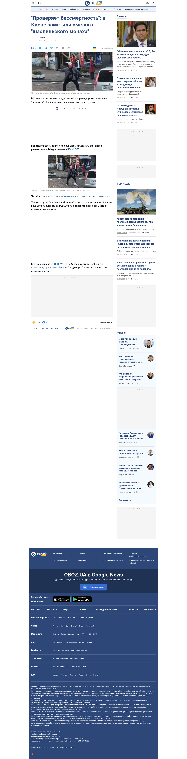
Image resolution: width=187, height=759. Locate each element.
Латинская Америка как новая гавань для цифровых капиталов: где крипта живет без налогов (131, 436)
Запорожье (72, 618)
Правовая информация (112, 553)
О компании (57, 553)
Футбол (55, 626)
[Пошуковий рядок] (153, 3)
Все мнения (124, 500)
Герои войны (44, 9)
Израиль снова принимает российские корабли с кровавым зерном (132, 468)
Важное (121, 16)
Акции (81, 642)
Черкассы (90, 618)
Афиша (55, 675)
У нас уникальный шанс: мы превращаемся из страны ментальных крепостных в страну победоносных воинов (130, 342)
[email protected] (61, 741)
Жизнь (82, 609)
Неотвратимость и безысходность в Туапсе (131, 452)
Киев (54, 618)
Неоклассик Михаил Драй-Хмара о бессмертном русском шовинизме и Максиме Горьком (130, 485)
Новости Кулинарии (79, 650)
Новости (42, 37)
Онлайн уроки (73, 634)
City (78, 328)
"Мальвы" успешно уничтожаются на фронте (136, 229)
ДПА (83, 634)
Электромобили (70, 642)
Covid (84, 667)
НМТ (95, 634)
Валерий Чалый (124, 383)
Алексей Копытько (126, 457)
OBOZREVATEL (59, 264)
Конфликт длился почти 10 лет (130, 119)
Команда (81, 553)
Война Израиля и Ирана (79, 9)
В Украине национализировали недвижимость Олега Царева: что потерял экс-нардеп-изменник (135, 243)
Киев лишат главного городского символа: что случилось (75, 196)
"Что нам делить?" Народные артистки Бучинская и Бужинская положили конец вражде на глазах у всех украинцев (130, 110)
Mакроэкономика (77, 659)
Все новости (150, 609)
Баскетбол (65, 626)
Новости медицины (60, 667)
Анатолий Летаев (125, 443)
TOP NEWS (123, 183)
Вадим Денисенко (125, 366)
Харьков (62, 618)
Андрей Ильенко (125, 475)
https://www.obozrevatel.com (117, 687)
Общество (133, 609)
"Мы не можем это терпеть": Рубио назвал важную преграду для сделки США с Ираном (136, 54)
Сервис (89, 642)
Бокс (81, 626)
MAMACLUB (75, 667)
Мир (65, 609)
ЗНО (89, 634)
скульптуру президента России (49, 267)
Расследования (103, 609)
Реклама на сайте (60, 560)
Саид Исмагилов (125, 348)
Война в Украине (59, 9)
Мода (80, 675)
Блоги (114, 609)
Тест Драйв (57, 642)
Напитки (65, 650)
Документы (82, 560)
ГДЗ (54, 634)
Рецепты (56, 650)
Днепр (81, 618)
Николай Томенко (125, 492)
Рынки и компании (60, 659)
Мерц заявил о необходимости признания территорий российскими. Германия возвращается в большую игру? (131, 359)
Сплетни (64, 675)
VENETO (96, 9)
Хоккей (74, 626)
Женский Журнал (92, 675)
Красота (73, 675)
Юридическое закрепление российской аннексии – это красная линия (131, 377)
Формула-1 (89, 626)
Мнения (121, 332)
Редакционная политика (49, 328)
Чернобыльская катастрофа (136, 9)
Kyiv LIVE (73, 149)
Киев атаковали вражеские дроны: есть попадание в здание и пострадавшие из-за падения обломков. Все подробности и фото (136, 266)
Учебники (62, 634)
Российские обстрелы (111, 9)
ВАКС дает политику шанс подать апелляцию (136, 251)
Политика (52, 609)
